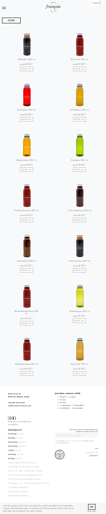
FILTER (11, 20)
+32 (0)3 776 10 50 (16, 403)
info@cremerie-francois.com (19, 406)
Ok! (92, 507)
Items (96, 3)
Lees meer (92, 511)
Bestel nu (26, 69)
